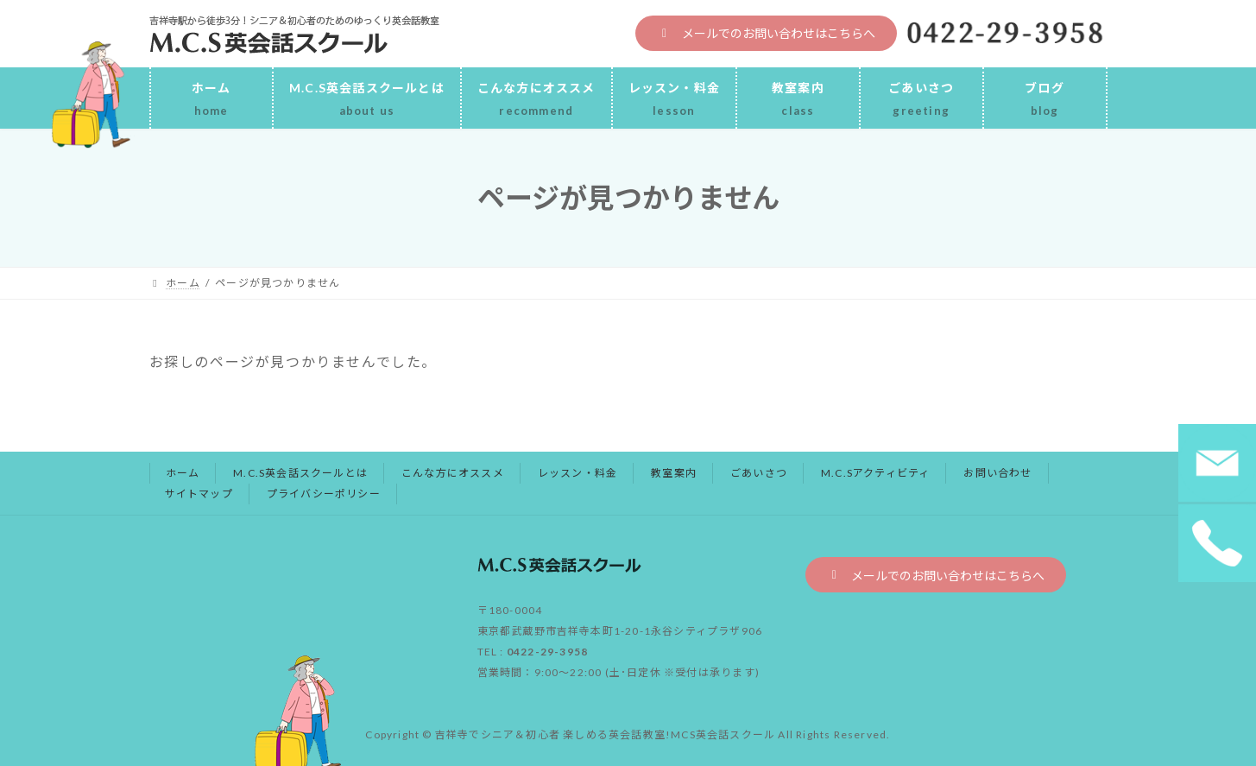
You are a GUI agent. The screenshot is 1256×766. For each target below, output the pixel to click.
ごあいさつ (758, 472)
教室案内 (674, 472)
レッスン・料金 (577, 472)
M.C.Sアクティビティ (875, 472)
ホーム (183, 472)
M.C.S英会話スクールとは (300, 472)
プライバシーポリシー (324, 493)
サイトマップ (199, 493)
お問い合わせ (997, 472)
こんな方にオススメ (452, 472)
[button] (766, 33)
